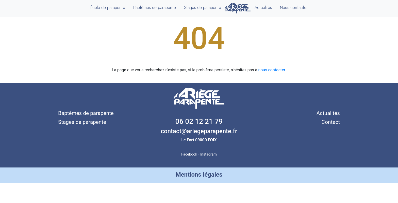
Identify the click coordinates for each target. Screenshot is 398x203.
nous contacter (271, 69)
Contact (331, 122)
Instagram (208, 154)
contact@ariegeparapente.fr (199, 131)
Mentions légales (199, 174)
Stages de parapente (202, 7)
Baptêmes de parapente (154, 7)
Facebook (189, 154)
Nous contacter (294, 7)
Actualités (263, 7)
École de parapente (107, 7)
